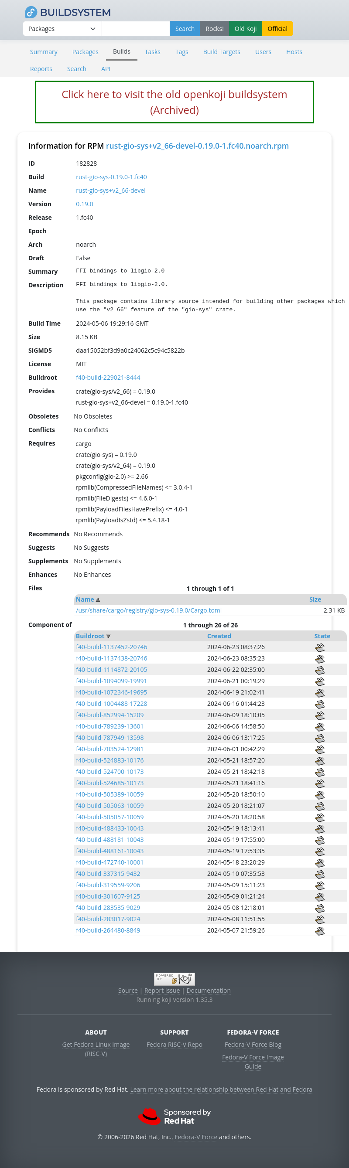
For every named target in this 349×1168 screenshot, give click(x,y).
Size (315, 599)
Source (128, 990)
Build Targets (221, 52)
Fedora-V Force (195, 1137)
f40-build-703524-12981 (110, 749)
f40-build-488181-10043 (110, 839)
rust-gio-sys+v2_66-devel (110, 190)
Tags (181, 52)
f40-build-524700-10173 (110, 771)
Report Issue (162, 990)
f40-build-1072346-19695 (111, 692)
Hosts (294, 52)
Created (219, 636)
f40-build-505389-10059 (110, 794)
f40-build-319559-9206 (108, 885)
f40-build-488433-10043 (110, 828)
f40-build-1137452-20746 (111, 647)
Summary (44, 52)
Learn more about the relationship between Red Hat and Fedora (221, 1089)
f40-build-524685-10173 (110, 783)
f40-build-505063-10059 (110, 805)
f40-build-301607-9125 (108, 896)
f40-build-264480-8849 (108, 930)
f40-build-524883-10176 (110, 760)
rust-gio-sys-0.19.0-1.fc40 (111, 177)
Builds (121, 51)
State (323, 636)
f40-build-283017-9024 (108, 919)
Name (85, 599)
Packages (85, 52)
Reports (41, 69)
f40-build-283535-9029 (108, 907)
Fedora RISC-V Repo (174, 1044)
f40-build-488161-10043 (110, 851)
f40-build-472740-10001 (110, 862)
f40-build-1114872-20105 (111, 669)
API (105, 69)
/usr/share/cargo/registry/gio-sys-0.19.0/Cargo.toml (149, 610)
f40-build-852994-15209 (110, 715)
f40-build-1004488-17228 (111, 703)
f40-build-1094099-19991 (111, 681)
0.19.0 (84, 204)
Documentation (208, 990)
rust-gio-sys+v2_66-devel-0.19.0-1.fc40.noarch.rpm (197, 145)
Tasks (153, 52)
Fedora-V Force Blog (253, 1044)
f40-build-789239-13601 (110, 726)
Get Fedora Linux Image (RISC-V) (96, 1049)
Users (263, 52)
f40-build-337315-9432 (108, 873)
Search (76, 69)
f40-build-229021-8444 (108, 377)
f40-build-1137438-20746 (111, 658)
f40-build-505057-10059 (110, 817)
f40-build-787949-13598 (110, 737)
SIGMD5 (40, 350)
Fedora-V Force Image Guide (253, 1061)
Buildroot (90, 636)
